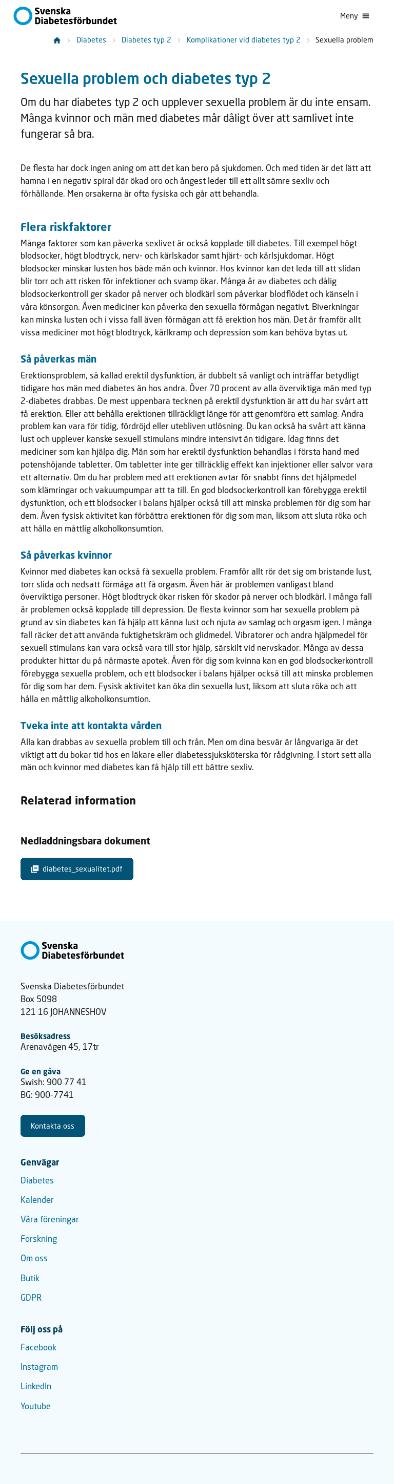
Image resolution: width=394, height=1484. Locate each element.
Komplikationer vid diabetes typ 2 (244, 39)
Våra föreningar (50, 1219)
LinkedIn (36, 1386)
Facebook (38, 1347)
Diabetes (91, 39)
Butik (30, 1278)
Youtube (36, 1406)
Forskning (39, 1239)
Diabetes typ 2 (146, 39)
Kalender (37, 1200)
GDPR (31, 1297)
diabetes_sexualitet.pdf (77, 868)
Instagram (39, 1367)
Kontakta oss (52, 1125)
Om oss (34, 1258)
